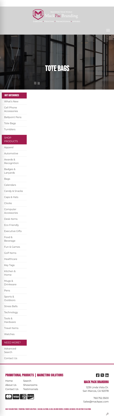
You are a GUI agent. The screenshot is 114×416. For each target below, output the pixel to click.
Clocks (8, 203)
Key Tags (9, 265)
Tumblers (9, 129)
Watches (9, 334)
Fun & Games (12, 247)
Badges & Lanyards (9, 171)
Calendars (10, 185)
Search (72, 3)
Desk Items (11, 219)
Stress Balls (11, 306)
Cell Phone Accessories (11, 109)
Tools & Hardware (10, 320)
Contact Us (10, 358)
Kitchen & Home (10, 273)
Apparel (9, 147)
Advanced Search (10, 350)
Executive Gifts (13, 231)
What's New (11, 101)
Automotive (11, 153)
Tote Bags (10, 123)
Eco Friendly (11, 225)
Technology (11, 312)
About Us (10, 385)
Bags (7, 178)
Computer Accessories (11, 211)
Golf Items (10, 253)
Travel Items (11, 328)
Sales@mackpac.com (96, 401)
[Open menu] (108, 30)
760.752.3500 (101, 398)
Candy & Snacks (13, 191)
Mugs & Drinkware (10, 283)
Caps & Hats (11, 197)
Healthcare (10, 259)
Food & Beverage (9, 239)
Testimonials (30, 389)
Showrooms (30, 385)
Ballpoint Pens (12, 117)
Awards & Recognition (11, 161)
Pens (7, 290)
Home (9, 380)
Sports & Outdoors (9, 298)
